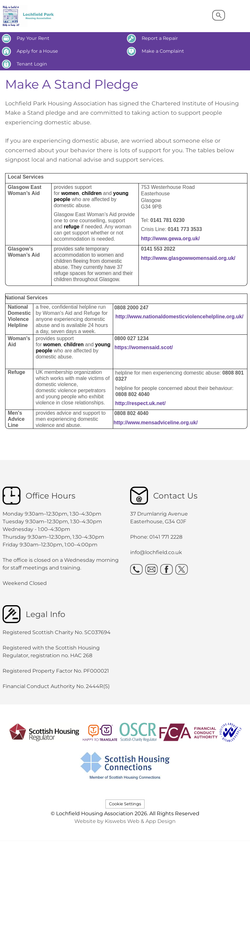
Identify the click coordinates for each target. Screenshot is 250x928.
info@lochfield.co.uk (156, 552)
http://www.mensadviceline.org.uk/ (155, 422)
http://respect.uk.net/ (140, 403)
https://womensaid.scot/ (143, 347)
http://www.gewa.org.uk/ (170, 238)
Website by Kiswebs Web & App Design (125, 821)
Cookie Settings (125, 803)
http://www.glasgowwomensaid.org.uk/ (188, 258)
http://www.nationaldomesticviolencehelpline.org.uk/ (179, 316)
